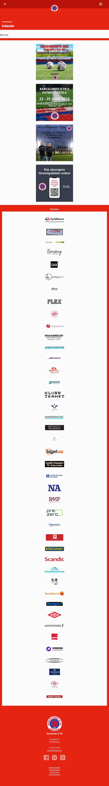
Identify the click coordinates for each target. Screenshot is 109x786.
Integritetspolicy (54, 774)
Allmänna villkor (54, 768)
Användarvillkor (54, 770)
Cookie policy (54, 772)
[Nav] (5, 4)
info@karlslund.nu (54, 750)
